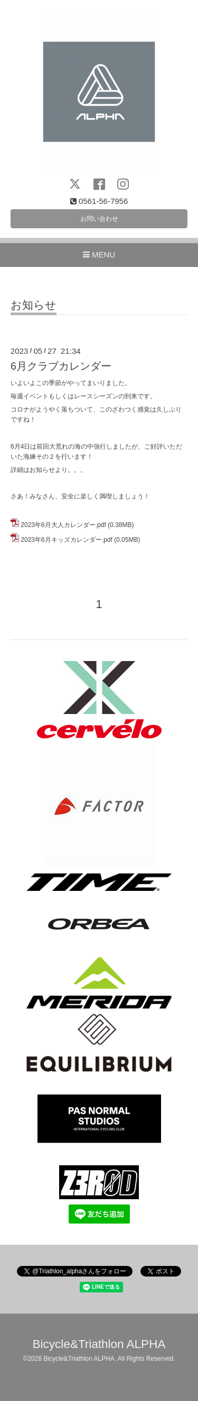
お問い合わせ (99, 218)
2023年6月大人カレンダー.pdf (63, 525)
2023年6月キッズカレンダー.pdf (66, 539)
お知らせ (33, 305)
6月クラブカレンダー (61, 366)
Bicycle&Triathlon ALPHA (99, 1344)
